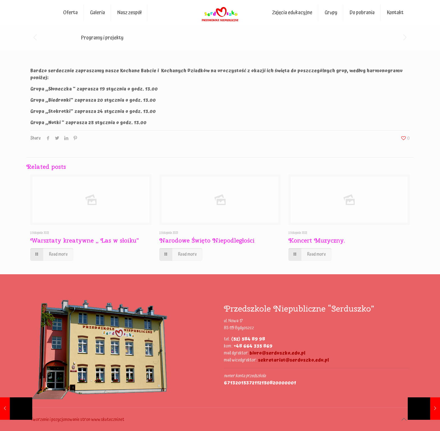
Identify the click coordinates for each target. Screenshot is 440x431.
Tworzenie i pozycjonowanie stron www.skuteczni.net (77, 419)
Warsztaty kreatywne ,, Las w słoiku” (84, 240)
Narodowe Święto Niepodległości (207, 240)
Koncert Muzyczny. (316, 240)
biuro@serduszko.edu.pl (277, 353)
